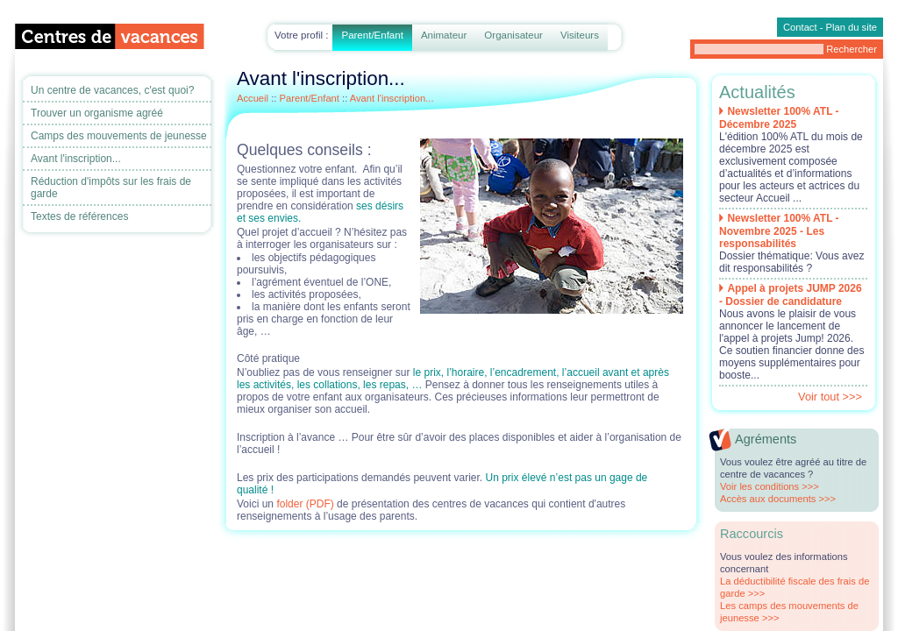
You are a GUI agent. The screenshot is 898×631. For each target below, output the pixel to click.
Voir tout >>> (830, 396)
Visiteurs (579, 35)
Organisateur (513, 35)
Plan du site (851, 27)
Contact (800, 27)
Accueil (252, 98)
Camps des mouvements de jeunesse (119, 136)
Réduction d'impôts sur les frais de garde (111, 187)
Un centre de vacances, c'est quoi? (112, 90)
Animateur (444, 35)
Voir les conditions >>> (769, 486)
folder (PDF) (306, 504)
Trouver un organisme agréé (97, 113)
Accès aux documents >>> (778, 498)
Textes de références (79, 216)
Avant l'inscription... (76, 158)
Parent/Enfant (372, 35)
